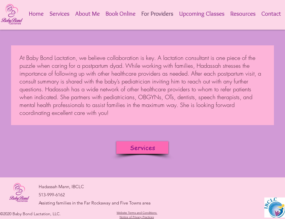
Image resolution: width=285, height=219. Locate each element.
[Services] (142, 147)
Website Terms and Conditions (136, 213)
